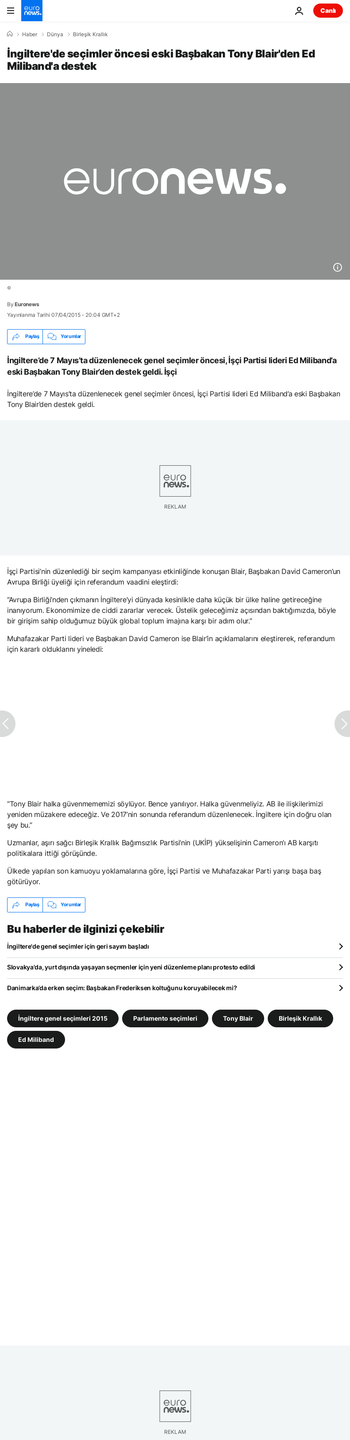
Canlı (328, 10)
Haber (29, 34)
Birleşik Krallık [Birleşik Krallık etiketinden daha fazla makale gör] (300, 1018)
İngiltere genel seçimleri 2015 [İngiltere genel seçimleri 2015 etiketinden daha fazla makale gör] (63, 1018)
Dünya (55, 34)
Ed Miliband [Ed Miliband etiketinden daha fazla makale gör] (36, 1039)
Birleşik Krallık (90, 34)
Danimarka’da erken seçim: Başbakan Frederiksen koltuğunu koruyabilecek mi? (122, 988)
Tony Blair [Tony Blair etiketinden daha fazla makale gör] (238, 1018)
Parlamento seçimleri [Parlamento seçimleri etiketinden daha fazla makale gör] (165, 1018)
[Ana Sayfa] (9, 34)
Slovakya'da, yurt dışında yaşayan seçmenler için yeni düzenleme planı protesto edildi (131, 967)
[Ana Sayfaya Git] (31, 10)
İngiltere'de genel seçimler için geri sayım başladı (78, 946)
